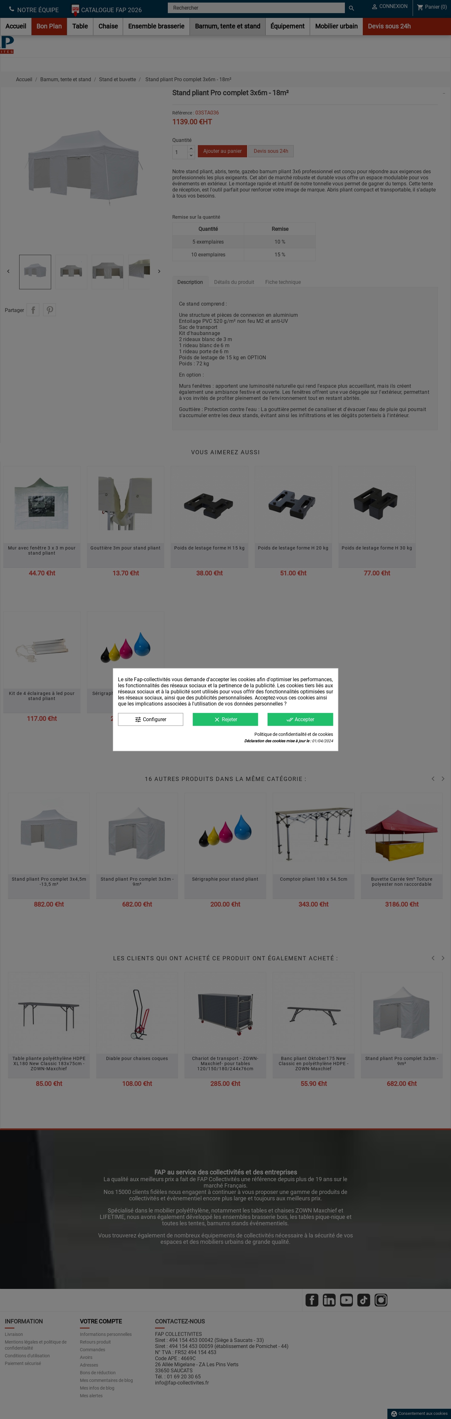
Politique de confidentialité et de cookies (293, 734)
